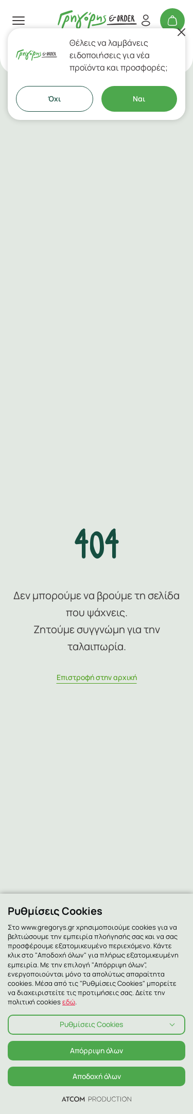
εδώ (68, 1001)
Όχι (54, 98)
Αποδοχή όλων (97, 1076)
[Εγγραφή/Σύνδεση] (145, 20)
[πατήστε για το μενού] (18, 20)
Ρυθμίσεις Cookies (91, 1024)
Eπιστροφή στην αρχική (97, 677)
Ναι (139, 98)
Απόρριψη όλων (96, 1050)
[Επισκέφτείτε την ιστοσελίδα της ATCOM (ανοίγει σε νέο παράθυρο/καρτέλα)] (96, 1098)
